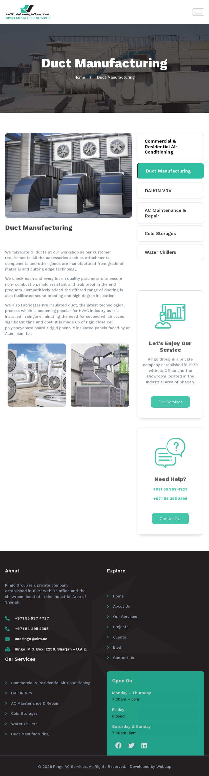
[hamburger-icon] (198, 12)
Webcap (163, 769)
